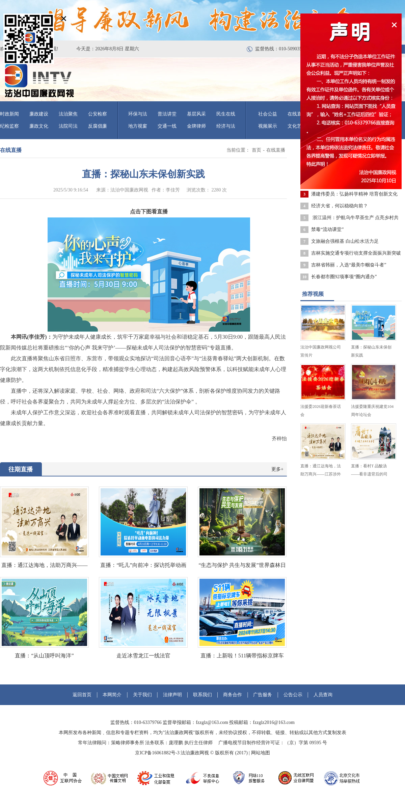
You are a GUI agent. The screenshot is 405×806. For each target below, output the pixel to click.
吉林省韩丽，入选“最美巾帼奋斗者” (348, 264)
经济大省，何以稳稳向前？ (339, 205)
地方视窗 (137, 126)
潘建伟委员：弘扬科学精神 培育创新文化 (354, 194)
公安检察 (97, 113)
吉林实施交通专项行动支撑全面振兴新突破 (356, 253)
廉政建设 (38, 113)
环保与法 (137, 113)
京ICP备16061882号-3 (157, 752)
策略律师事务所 (127, 742)
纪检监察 (9, 126)
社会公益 (267, 113)
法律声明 (172, 694)
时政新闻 (9, 113)
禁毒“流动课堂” (327, 229)
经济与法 (225, 126)
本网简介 (112, 694)
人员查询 (323, 694)
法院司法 (68, 126)
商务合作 (232, 694)
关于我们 (142, 694)
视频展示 (267, 126)
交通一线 (167, 126)
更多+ (277, 469)
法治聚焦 (68, 113)
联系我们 (202, 694)
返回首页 (82, 694)
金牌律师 (196, 126)
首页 (256, 150)
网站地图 (260, 752)
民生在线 (225, 113)
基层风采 (196, 113)
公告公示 (293, 694)
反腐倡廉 (97, 126)
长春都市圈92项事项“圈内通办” (344, 276)
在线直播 (275, 150)
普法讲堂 (167, 113)
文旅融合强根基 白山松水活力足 (345, 241)
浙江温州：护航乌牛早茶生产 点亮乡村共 (355, 217)
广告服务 (262, 694)
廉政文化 (38, 126)
